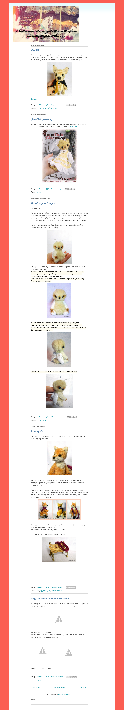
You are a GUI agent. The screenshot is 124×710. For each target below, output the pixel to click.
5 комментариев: (57, 105)
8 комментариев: (57, 588)
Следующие (37, 687)
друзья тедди (41, 108)
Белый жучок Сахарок (43, 203)
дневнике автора (73, 127)
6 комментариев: (57, 677)
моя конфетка (41, 680)
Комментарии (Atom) (65, 695)
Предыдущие (81, 687)
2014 (38, 591)
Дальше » (34, 99)
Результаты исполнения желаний (50, 598)
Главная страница (59, 687)
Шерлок (35, 49)
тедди (55, 108)
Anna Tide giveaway (41, 119)
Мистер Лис (37, 431)
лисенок (59, 591)
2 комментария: (56, 189)
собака (49, 108)
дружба (43, 591)
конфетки (40, 192)
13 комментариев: (57, 417)
